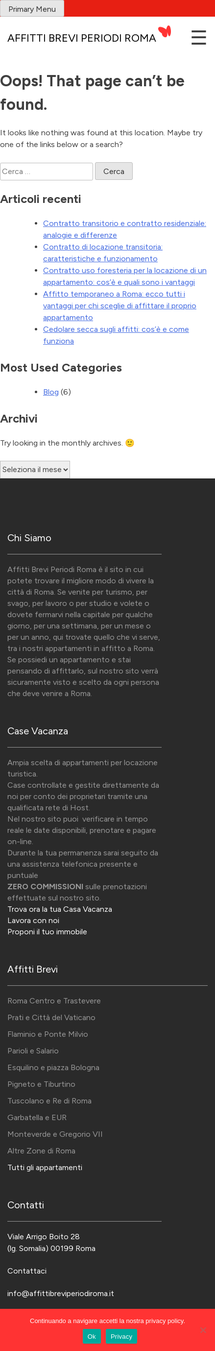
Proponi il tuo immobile (47, 931)
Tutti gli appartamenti (44, 1167)
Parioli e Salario (33, 1050)
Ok (92, 1336)
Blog (51, 392)
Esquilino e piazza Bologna (53, 1067)
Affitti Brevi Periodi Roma (81, 37)
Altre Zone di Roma (41, 1150)
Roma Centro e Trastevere (54, 1000)
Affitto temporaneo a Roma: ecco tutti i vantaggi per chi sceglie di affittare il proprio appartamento (119, 305)
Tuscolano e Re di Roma (49, 1100)
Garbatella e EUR (37, 1117)
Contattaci (27, 1271)
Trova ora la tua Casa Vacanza (59, 909)
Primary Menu (32, 9)
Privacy (121, 1336)
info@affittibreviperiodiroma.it (60, 1293)
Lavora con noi (33, 920)
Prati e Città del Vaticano (51, 1017)
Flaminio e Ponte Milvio (47, 1034)
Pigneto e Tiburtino (41, 1084)
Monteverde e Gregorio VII (55, 1134)
